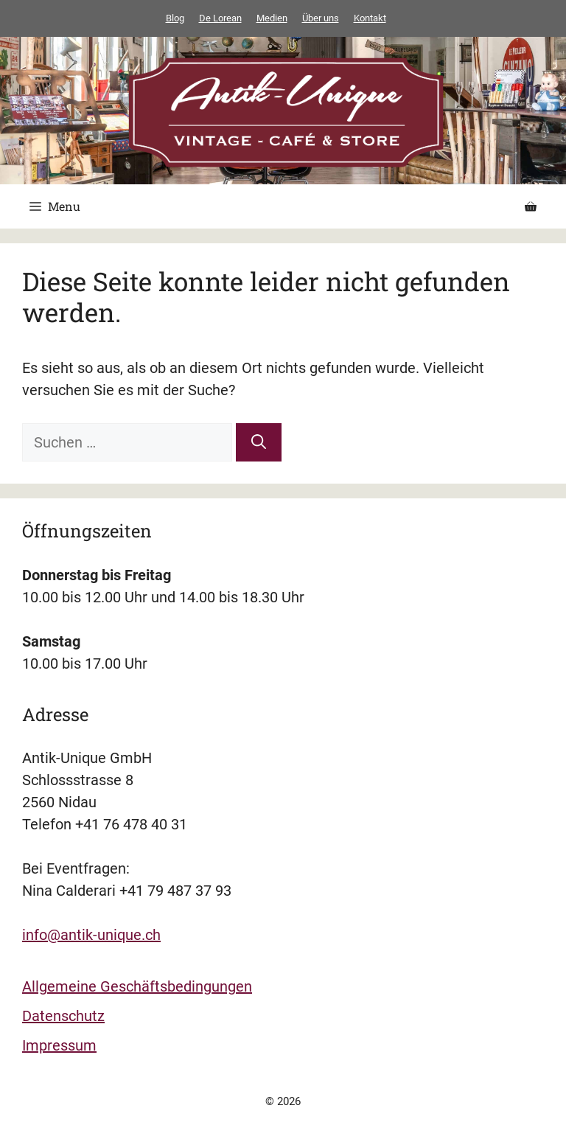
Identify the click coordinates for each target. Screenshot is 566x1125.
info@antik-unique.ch (91, 935)
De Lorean (220, 18)
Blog (175, 18)
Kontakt (370, 18)
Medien (271, 18)
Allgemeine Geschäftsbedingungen (137, 986)
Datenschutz (63, 1016)
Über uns (320, 18)
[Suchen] (259, 442)
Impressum (59, 1045)
